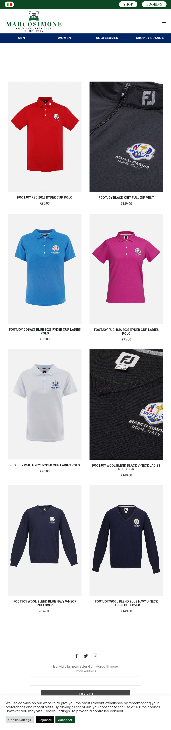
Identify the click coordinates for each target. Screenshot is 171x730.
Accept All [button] (65, 720)
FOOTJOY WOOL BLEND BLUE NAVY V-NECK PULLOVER (44, 603)
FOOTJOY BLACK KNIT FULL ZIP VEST (126, 197)
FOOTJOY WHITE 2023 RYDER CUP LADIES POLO (45, 465)
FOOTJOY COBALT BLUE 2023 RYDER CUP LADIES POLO (45, 331)
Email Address (85, 671)
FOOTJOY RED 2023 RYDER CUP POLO (44, 197)
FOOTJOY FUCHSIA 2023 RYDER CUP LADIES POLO (126, 331)
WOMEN (64, 38)
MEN (21, 38)
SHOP (128, 4)
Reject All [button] (45, 720)
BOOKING (154, 4)
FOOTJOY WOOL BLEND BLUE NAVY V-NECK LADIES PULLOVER (126, 603)
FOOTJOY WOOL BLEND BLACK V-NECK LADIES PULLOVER (126, 467)
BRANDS (150, 38)
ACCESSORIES (107, 38)
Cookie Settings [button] (19, 720)
